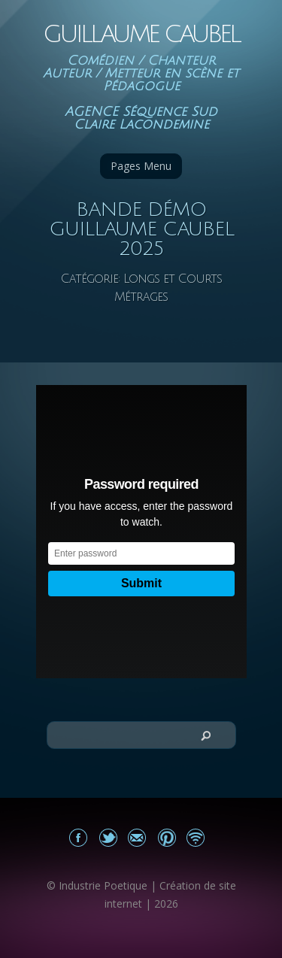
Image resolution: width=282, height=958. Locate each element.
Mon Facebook (78, 837)
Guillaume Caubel (141, 34)
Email (137, 837)
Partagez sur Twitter (108, 837)
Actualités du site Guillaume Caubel (195, 837)
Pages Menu (141, 166)
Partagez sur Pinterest (166, 837)
